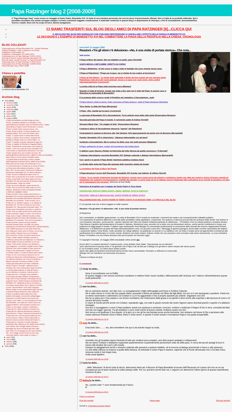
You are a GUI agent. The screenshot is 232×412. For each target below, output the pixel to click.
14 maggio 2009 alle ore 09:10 (96, 377)
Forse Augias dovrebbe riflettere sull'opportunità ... (23, 276)
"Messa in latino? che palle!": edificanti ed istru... (22, 266)
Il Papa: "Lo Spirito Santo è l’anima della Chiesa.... (23, 135)
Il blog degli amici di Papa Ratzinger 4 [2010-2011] (21, 62)
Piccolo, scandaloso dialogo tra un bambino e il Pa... (24, 122)
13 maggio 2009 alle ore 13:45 (96, 332)
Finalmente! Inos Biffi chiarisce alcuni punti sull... (23, 298)
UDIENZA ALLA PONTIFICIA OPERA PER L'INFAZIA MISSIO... (28, 227)
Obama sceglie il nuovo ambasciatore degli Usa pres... (25, 289)
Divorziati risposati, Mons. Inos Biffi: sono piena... (23, 224)
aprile (9, 337)
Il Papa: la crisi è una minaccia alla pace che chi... (23, 255)
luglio (9, 114)
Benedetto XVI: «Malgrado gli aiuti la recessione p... (24, 283)
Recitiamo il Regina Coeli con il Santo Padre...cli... (23, 140)
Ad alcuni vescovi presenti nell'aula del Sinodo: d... (23, 320)
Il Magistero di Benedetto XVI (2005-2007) (18, 54)
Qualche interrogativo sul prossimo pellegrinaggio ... (24, 296)
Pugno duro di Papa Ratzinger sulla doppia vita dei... (24, 279)
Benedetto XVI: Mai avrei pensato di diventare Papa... (24, 181)
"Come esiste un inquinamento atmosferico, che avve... (25, 151)
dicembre (10, 103)
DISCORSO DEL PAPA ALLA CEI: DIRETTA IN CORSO (25, 324)
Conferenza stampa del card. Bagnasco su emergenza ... (26, 240)
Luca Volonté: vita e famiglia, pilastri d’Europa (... (23, 326)
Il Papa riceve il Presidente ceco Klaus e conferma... (24, 209)
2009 (7, 101)
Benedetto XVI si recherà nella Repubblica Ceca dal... (24, 196)
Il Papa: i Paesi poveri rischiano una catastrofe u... (23, 244)
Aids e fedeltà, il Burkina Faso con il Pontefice (22, 233)
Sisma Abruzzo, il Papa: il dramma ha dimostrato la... (24, 313)
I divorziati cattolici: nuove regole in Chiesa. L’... (22, 335)
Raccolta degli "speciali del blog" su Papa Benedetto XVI (23, 60)
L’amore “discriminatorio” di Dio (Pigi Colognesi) (22, 287)
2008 (7, 346)
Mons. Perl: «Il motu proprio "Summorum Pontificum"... (25, 170)
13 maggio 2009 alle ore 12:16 (96, 319)
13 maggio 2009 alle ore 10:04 (96, 283)
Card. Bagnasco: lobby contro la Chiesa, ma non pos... (25, 231)
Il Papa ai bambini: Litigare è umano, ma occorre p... (24, 214)
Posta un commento (87, 396)
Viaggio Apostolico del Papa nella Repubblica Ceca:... (24, 218)
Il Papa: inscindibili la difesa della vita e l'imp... (22, 294)
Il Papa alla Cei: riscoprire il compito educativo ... (23, 322)
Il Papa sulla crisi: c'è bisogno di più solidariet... (22, 274)
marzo (9, 339)
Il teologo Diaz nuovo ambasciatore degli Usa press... (24, 268)
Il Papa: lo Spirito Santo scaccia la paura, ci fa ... (23, 129)
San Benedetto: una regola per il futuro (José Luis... (24, 302)
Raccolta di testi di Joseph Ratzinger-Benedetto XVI (22, 58)
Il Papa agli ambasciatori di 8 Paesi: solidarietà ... (23, 263)
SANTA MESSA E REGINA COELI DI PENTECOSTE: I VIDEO (27, 125)
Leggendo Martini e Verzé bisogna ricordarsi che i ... (24, 305)
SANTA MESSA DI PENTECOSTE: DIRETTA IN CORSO (25, 162)
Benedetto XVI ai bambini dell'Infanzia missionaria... (24, 198)
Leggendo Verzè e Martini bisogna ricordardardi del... (24, 281)
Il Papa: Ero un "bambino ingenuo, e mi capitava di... (24, 203)
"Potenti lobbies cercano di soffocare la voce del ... (23, 242)
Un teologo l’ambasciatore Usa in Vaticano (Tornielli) (24, 285)
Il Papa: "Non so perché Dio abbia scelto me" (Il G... (24, 187)
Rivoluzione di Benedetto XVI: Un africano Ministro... (24, 172)
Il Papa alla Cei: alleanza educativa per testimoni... (23, 311)
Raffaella (86, 380)
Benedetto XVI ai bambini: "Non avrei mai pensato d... (24, 220)
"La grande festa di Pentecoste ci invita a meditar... (23, 159)
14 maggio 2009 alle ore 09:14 (96, 392)
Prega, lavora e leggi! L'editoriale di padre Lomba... (23, 216)
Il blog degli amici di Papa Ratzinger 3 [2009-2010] (21, 64)
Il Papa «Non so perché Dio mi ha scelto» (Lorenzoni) (24, 177)
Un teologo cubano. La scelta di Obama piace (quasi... (25, 252)
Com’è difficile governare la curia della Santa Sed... (23, 229)
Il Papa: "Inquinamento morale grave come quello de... (25, 146)
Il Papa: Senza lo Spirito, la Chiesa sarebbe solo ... (23, 131)
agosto (9, 111)
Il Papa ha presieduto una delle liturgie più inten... (23, 120)
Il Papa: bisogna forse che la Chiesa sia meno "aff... (24, 153)
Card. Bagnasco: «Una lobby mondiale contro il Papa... (25, 246)
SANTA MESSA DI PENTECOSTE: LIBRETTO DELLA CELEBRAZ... (30, 155)
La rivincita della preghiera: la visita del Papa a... (23, 270)
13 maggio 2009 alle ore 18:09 (96, 359)
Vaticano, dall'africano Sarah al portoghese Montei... (24, 190)
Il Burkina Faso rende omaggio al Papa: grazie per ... (24, 248)
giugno (9, 116)
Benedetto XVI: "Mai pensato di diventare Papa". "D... (24, 207)
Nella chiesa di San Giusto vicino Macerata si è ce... (24, 164)
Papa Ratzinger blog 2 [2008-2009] (53, 11)
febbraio (10, 342)
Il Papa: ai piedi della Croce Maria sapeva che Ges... (24, 179)
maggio (9, 118)
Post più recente (86, 400)
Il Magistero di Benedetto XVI (13, 52)
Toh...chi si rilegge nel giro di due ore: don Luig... (23, 333)
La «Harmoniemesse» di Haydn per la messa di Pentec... (26, 166)
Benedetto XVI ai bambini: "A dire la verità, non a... (23, 200)
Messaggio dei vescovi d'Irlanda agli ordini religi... (23, 328)
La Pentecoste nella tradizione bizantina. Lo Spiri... (23, 168)
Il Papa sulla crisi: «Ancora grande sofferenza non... (24, 315)
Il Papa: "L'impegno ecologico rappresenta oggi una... (24, 142)
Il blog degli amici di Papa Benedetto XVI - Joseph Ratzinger (25, 48)
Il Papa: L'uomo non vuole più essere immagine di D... (24, 148)
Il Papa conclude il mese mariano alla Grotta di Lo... (24, 194)
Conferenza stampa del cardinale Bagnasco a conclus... (25, 257)
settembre (10, 109)
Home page (155, 400)
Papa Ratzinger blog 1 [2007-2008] (15, 66)
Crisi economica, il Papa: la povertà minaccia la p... (23, 235)
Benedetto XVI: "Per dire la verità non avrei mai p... (23, 205)
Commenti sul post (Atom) (99, 406)
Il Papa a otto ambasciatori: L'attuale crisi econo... (23, 250)
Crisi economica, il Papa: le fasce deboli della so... (23, 318)
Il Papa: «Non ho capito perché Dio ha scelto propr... (24, 211)
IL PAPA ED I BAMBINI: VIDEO (17, 192)
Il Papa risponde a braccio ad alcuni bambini (21, 222)
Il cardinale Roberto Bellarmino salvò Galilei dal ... (23, 292)
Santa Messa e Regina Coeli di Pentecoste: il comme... (25, 127)
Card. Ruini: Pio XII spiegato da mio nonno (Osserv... (24, 331)
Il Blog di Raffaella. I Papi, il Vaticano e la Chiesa (20, 50)
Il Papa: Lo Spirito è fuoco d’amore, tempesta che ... (24, 138)
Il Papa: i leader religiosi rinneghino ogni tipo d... (22, 237)
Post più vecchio (223, 400)
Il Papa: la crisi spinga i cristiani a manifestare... (22, 307)
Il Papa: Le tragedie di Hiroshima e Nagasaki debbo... (24, 144)
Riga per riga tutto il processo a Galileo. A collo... (23, 261)
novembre (10, 105)
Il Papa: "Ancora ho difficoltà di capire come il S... (23, 174)
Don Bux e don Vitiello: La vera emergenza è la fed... (24, 300)
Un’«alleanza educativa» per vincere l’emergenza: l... (24, 259)
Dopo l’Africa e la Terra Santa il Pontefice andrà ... (23, 157)
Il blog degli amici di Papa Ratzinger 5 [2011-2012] (21, 56)
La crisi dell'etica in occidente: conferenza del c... (23, 272)
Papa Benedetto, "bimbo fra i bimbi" (18, 183)
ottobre (9, 107)
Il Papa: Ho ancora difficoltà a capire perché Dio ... (23, 185)
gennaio (10, 344)
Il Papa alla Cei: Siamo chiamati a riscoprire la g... (23, 309)
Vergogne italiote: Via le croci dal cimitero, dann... (23, 133)
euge (84, 323)
